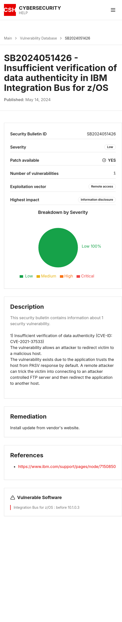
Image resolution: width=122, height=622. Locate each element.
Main (8, 38)
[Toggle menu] (113, 10)
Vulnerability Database (38, 38)
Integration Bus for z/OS (34, 507)
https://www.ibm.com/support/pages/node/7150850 (67, 466)
